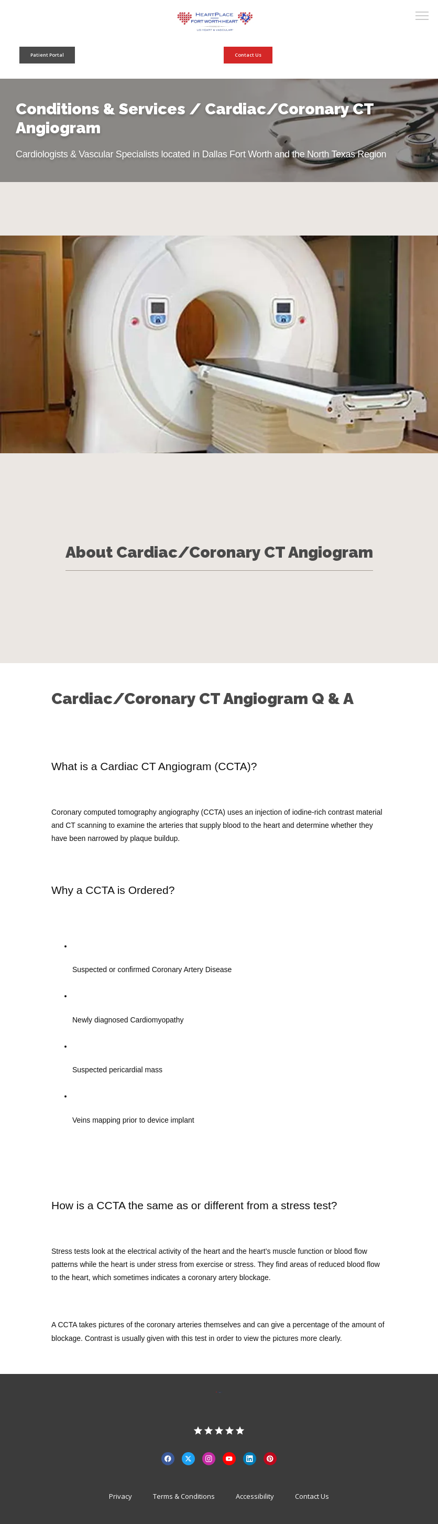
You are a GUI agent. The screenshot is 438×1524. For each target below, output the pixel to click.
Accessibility (255, 1496)
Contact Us (312, 1496)
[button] (422, 16)
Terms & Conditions (184, 1496)
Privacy (120, 1496)
